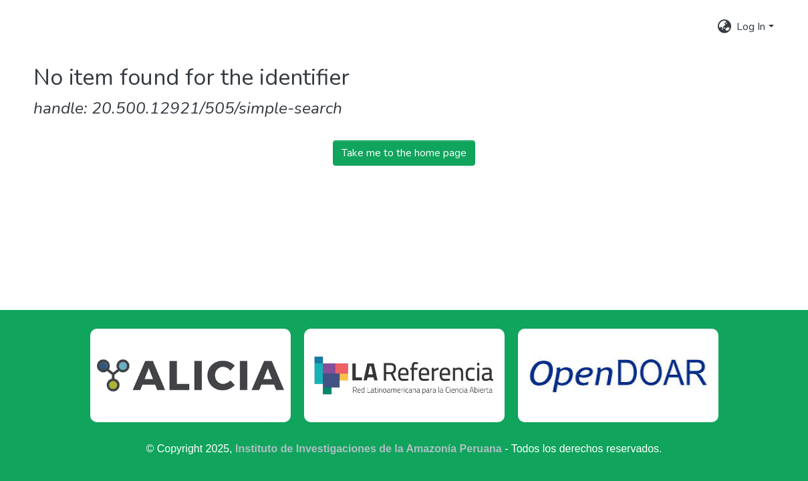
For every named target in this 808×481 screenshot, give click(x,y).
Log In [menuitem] (750, 26)
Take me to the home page (404, 153)
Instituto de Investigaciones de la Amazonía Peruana (368, 448)
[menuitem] (724, 27)
